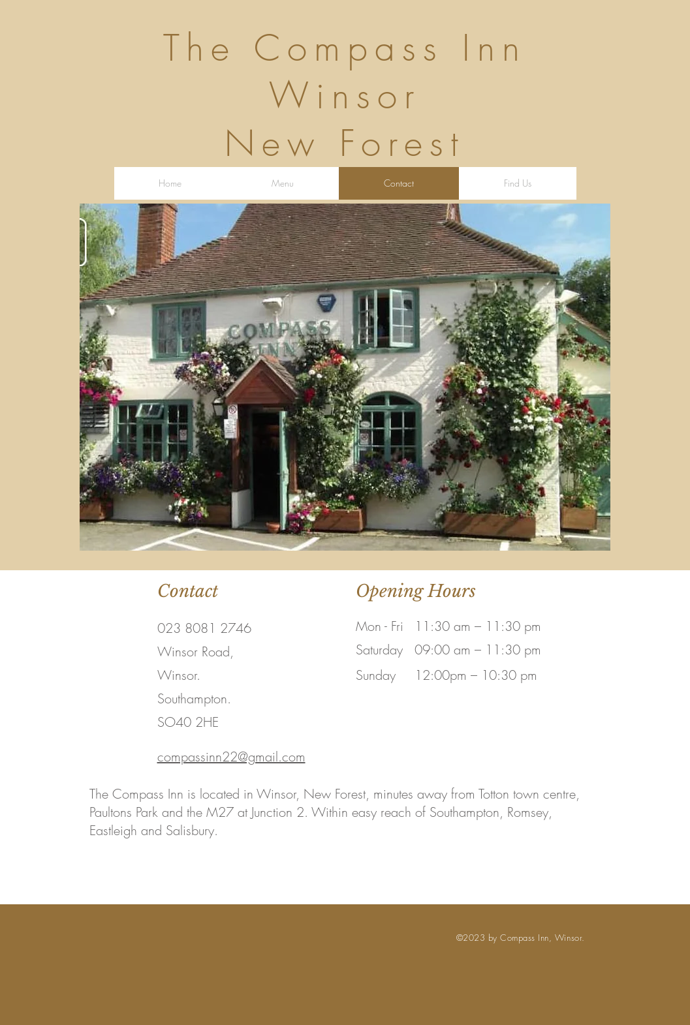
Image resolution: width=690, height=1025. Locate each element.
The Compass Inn (345, 48)
